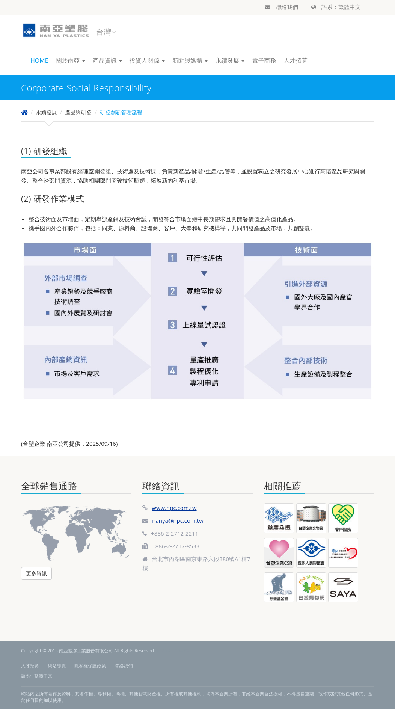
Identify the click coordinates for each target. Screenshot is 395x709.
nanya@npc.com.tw (178, 520)
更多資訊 (36, 573)
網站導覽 (57, 665)
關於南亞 (70, 60)
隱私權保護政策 (90, 665)
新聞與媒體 (190, 60)
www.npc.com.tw (174, 507)
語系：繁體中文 (336, 7)
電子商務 (264, 60)
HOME (39, 60)
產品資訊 (107, 60)
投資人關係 (147, 60)
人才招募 (295, 60)
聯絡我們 (281, 7)
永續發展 (229, 60)
